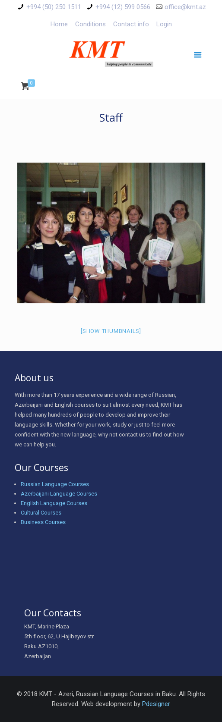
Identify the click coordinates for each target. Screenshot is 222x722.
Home (59, 24)
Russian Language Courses (55, 484)
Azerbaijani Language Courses (59, 493)
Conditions (90, 24)
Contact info (131, 24)
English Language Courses (54, 503)
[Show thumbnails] (111, 331)
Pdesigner (156, 704)
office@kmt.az (185, 7)
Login (164, 24)
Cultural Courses (41, 512)
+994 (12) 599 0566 (122, 7)
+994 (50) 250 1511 (53, 7)
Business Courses (43, 522)
